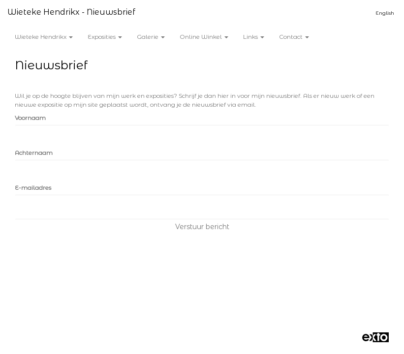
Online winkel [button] (204, 36)
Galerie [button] (151, 36)
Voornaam (30, 117)
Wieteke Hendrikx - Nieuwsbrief (71, 12)
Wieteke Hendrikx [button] (44, 36)
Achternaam (34, 152)
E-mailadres (33, 187)
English (385, 13)
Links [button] (253, 36)
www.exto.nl (104, 300)
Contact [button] (294, 36)
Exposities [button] (105, 36)
